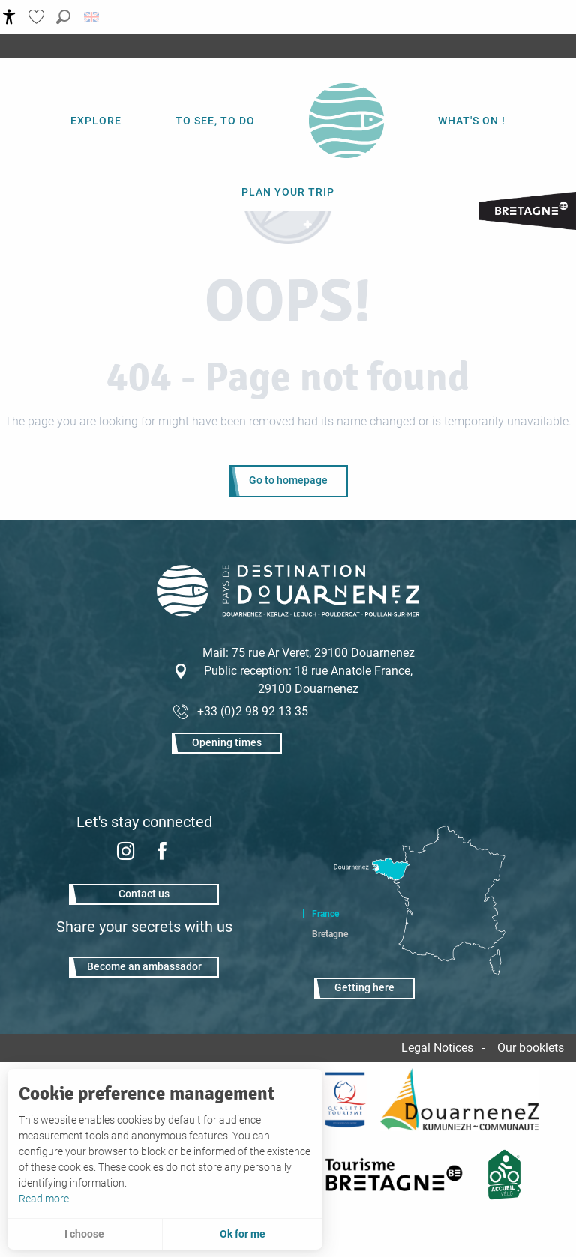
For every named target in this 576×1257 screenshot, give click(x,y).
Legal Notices (437, 1048)
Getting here (364, 987)
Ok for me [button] (243, 1234)
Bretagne (330, 934)
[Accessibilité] (9, 16)
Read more (44, 1199)
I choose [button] (84, 1234)
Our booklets (530, 1048)
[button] (63, 17)
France (325, 913)
